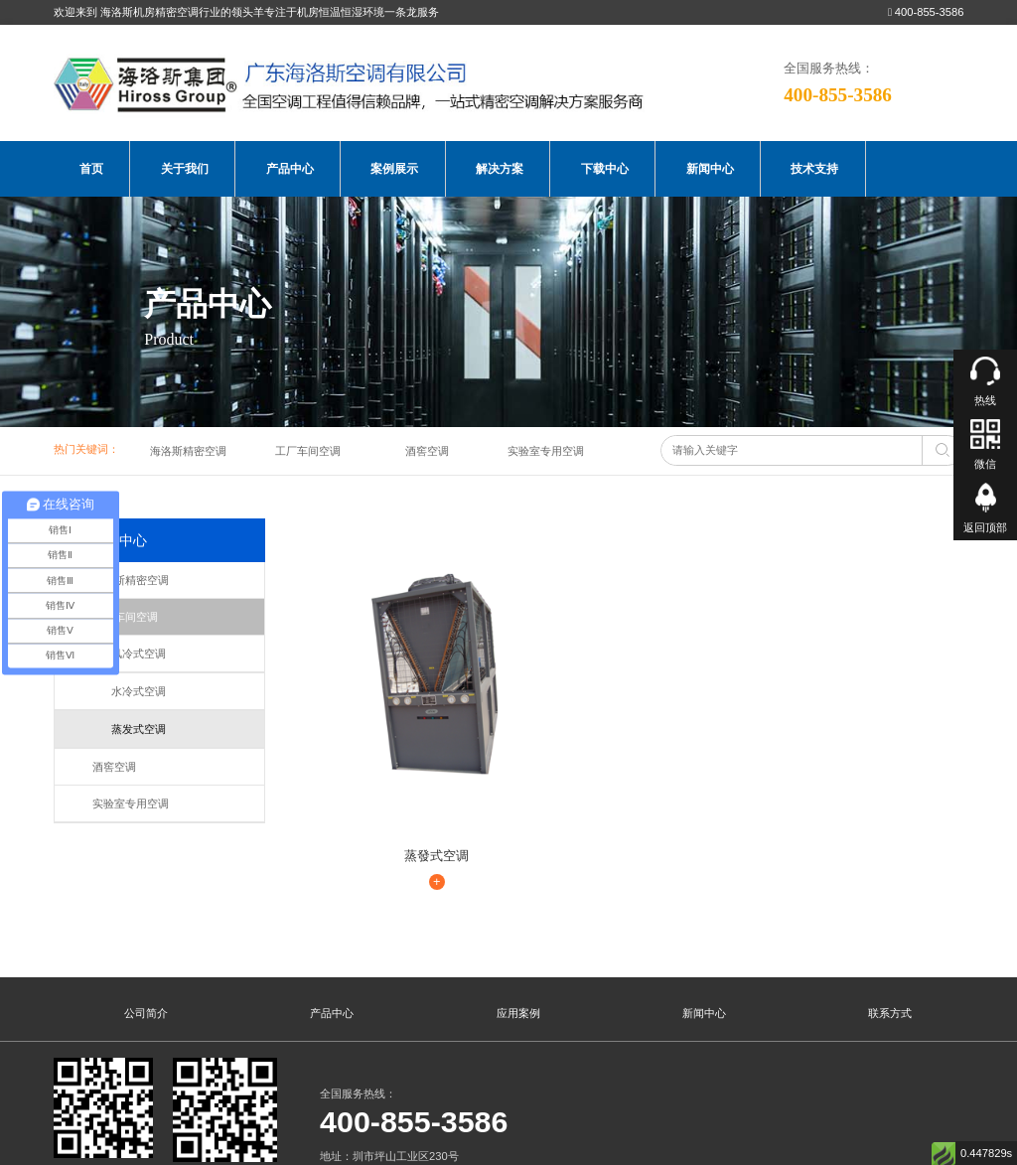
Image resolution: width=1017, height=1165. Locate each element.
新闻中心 (710, 169)
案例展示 (394, 169)
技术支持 (814, 169)
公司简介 (146, 915)
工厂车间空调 (308, 451)
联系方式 (890, 915)
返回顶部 (985, 527)
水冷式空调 (129, 691)
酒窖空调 (427, 451)
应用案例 (518, 915)
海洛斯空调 (95, 1148)
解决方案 (499, 169)
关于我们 (185, 169)
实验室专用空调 (546, 451)
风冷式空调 (129, 653)
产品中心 (290, 169)
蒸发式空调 (129, 729)
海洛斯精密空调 (188, 451)
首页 (91, 169)
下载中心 (605, 169)
